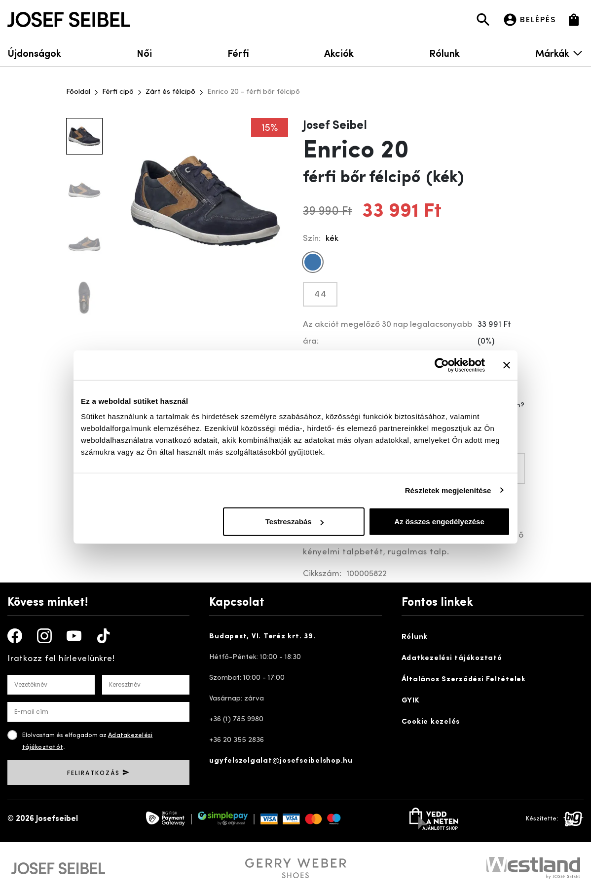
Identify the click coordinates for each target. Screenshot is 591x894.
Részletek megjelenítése (448, 490)
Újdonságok (34, 52)
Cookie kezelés (431, 722)
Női (144, 52)
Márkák (559, 52)
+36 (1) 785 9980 (236, 719)
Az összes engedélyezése (439, 521)
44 (320, 294)
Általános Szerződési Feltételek (464, 679)
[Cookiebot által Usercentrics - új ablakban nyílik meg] (442, 364)
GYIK (411, 700)
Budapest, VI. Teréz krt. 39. (262, 636)
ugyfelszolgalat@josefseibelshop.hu (281, 761)
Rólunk (444, 52)
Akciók (339, 52)
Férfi (238, 52)
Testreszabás (294, 521)
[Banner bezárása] (506, 364)
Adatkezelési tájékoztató (452, 658)
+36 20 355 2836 (236, 740)
